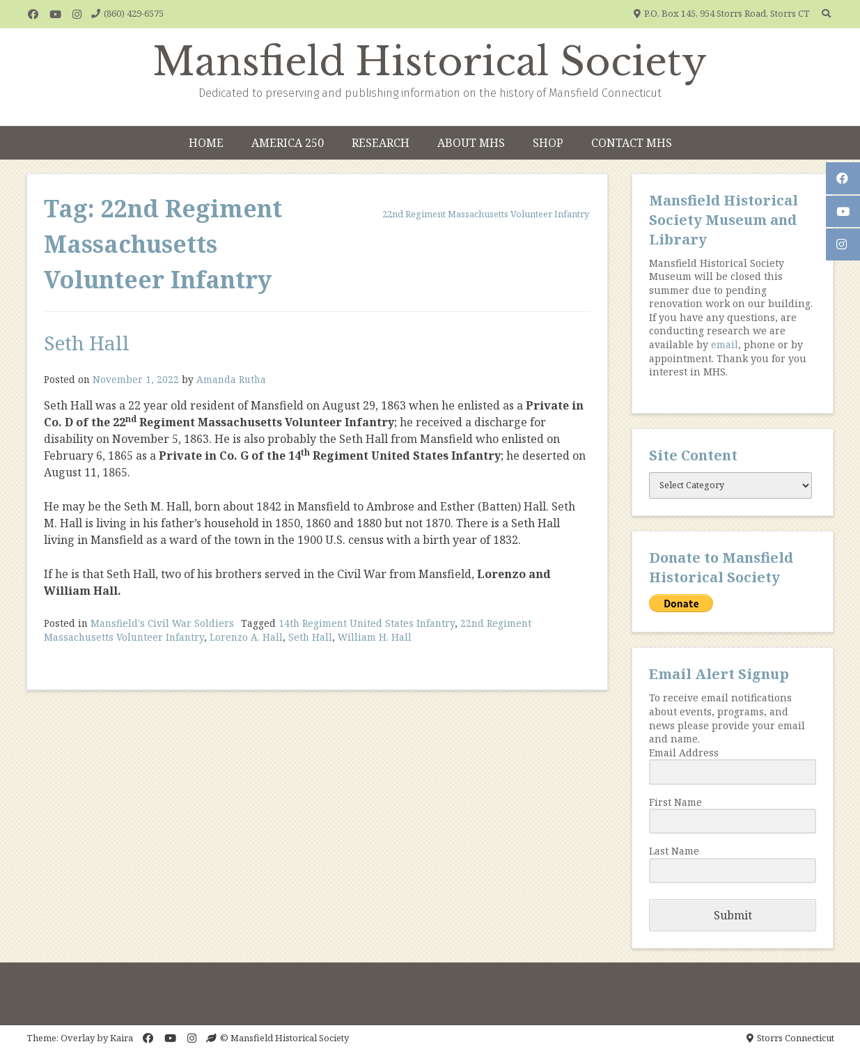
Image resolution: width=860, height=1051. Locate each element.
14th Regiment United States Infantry (367, 623)
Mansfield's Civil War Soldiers (162, 623)
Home (206, 142)
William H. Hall (375, 637)
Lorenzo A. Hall (246, 637)
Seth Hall (87, 342)
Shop (548, 142)
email (724, 344)
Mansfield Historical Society (430, 62)
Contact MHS (631, 142)
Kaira (121, 1037)
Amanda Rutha (231, 379)
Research (380, 142)
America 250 (287, 142)
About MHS (471, 142)
